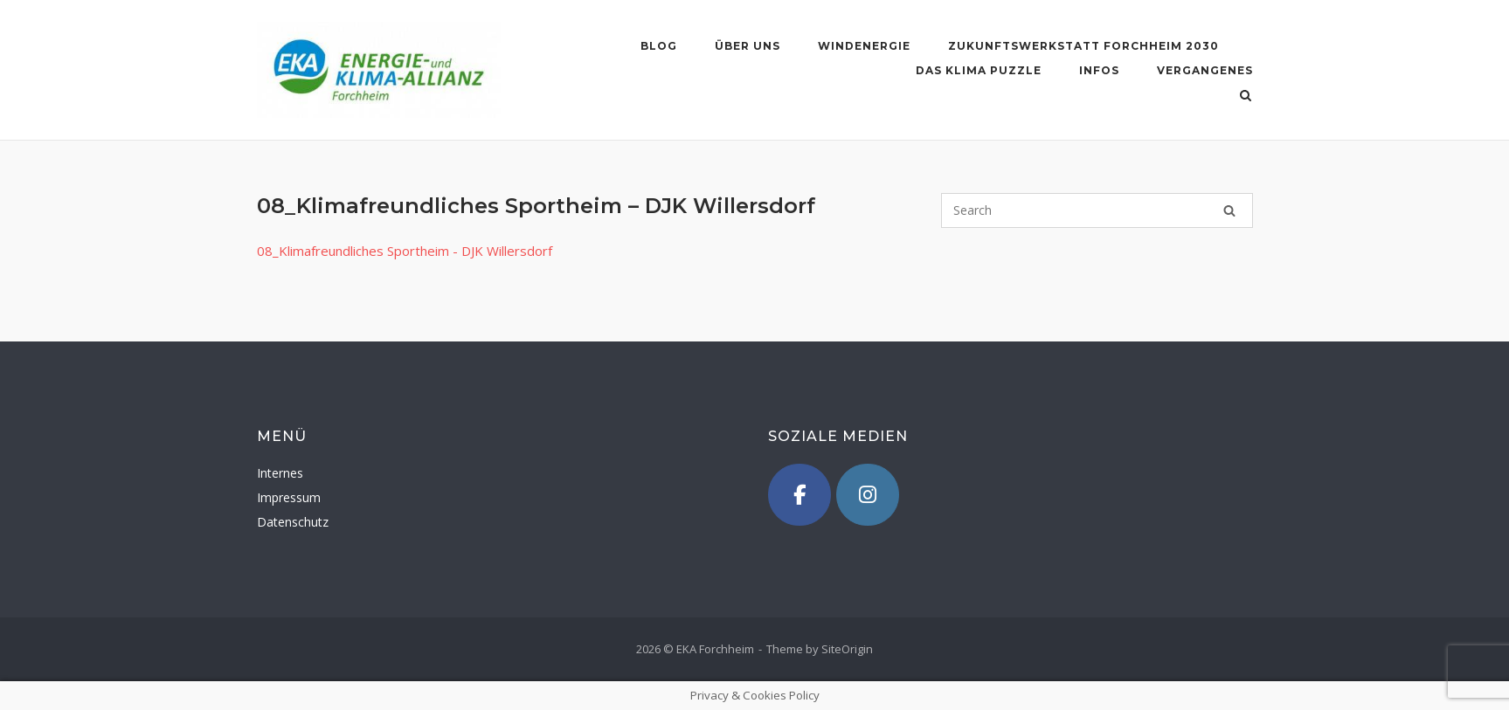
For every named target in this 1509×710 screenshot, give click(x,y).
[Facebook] (799, 495)
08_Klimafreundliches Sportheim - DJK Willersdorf (404, 250)
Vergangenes (1205, 70)
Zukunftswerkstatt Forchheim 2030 (1083, 45)
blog (658, 45)
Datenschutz (293, 522)
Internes (280, 473)
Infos (1099, 70)
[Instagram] (867, 495)
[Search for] (1096, 210)
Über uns (747, 45)
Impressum (289, 497)
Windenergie (864, 45)
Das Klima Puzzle (979, 70)
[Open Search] (1245, 97)
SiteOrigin (847, 649)
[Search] (1229, 210)
